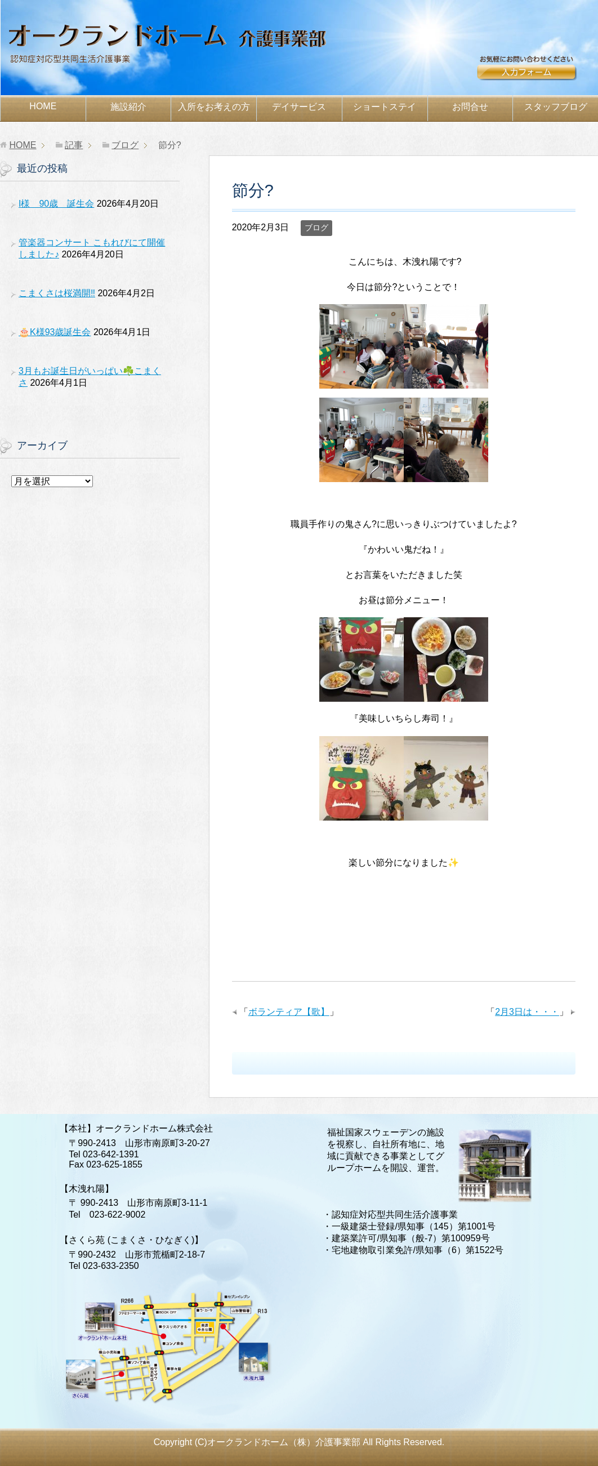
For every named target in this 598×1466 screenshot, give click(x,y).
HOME (42, 106)
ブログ (316, 227)
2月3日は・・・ (527, 1012)
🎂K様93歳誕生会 (55, 332)
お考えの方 (214, 107)
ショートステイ (384, 107)
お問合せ (538, 71)
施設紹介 (128, 107)
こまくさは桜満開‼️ (57, 293)
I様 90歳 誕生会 (56, 203)
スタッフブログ (555, 107)
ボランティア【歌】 (288, 1012)
